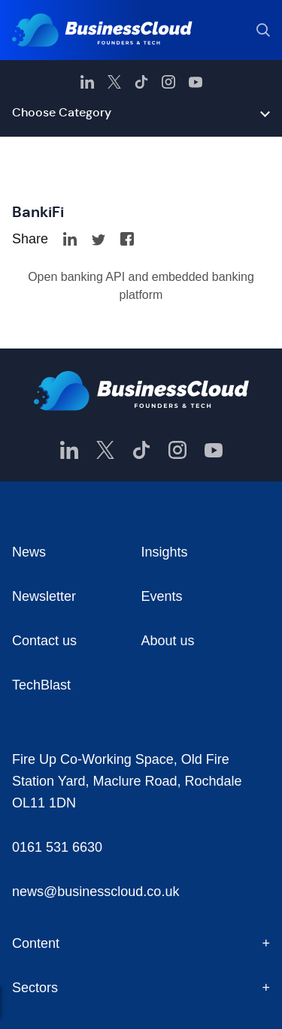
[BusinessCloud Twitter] (114, 82)
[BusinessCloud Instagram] (168, 82)
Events (162, 596)
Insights (164, 552)
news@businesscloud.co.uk (95, 891)
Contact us (44, 640)
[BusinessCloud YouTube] (195, 82)
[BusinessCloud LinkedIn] (87, 82)
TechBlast (41, 685)
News (29, 552)
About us (168, 640)
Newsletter (44, 596)
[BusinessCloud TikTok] (141, 82)
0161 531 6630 (57, 847)
